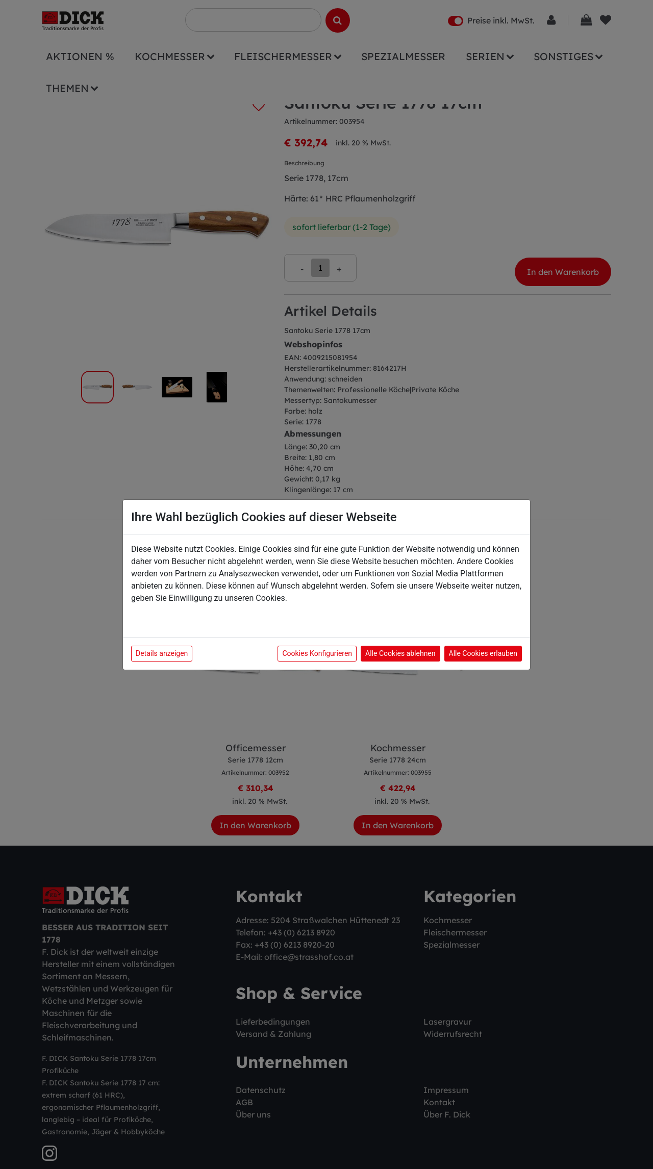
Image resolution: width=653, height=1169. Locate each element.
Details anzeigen (162, 653)
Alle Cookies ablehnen (400, 653)
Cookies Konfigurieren (317, 653)
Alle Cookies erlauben (483, 653)
